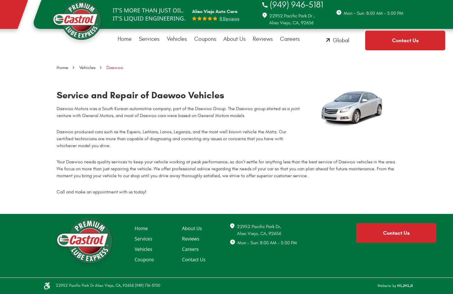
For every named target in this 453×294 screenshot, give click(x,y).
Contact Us (405, 40)
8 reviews (229, 18)
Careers (290, 39)
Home (125, 39)
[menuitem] (125, 39)
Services (149, 39)
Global (341, 40)
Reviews (263, 39)
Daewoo (114, 67)
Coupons (205, 39)
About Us (234, 39)
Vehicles (177, 39)
